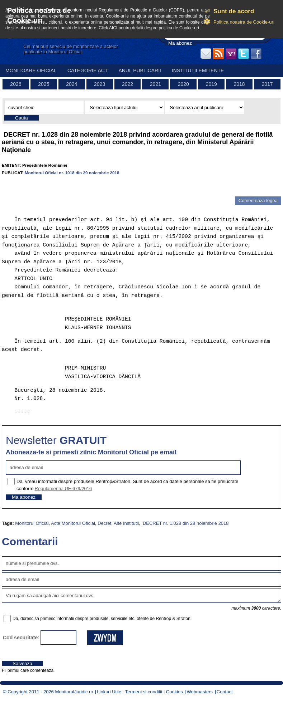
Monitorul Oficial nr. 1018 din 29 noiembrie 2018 (72, 172)
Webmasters (200, 691)
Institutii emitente (198, 70)
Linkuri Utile (109, 691)
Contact (225, 691)
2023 (99, 84)
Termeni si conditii (143, 691)
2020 (183, 84)
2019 (211, 84)
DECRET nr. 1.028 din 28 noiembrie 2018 (184, 523)
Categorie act (87, 70)
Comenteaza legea (258, 200)
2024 (71, 84)
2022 (127, 84)
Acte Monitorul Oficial (73, 523)
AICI (113, 27)
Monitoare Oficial (31, 70)
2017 (267, 84)
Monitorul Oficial (31, 523)
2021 (155, 84)
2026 (15, 84)
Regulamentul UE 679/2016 (63, 488)
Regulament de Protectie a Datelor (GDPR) (141, 10)
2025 (43, 84)
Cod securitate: (21, 637)
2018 (239, 84)
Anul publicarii (139, 70)
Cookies (174, 691)
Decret (104, 523)
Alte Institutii (126, 523)
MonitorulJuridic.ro (74, 691)
